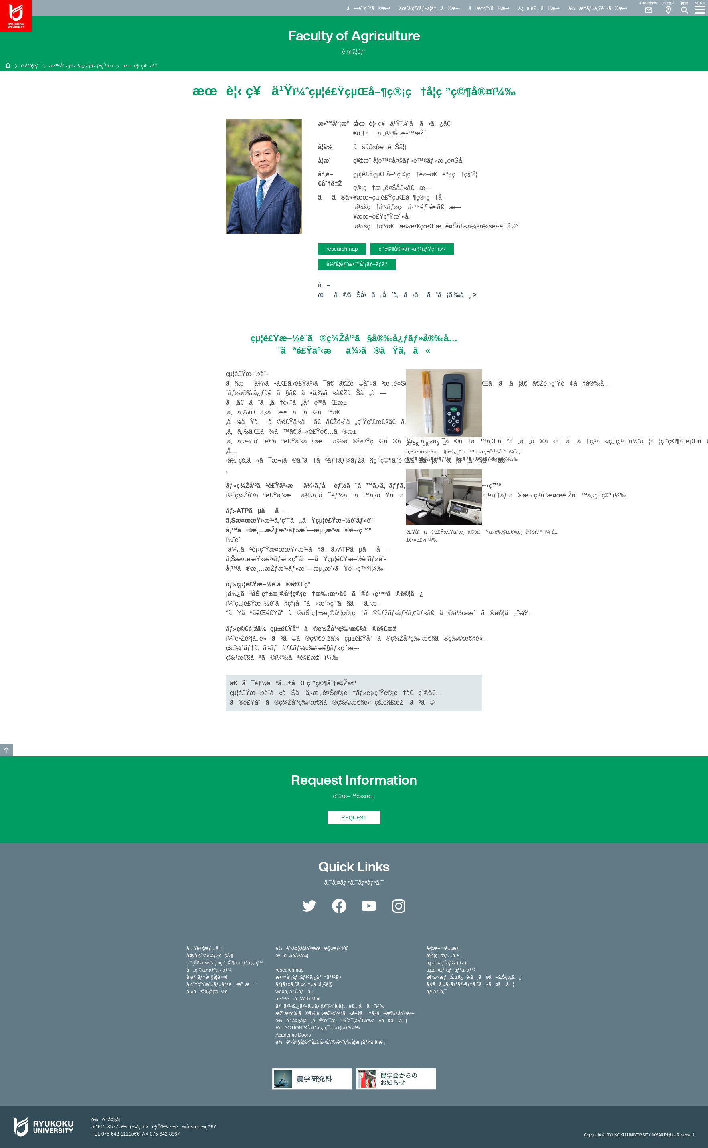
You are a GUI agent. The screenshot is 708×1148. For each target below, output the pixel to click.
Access (668, 8)
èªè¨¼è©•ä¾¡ (291, 955)
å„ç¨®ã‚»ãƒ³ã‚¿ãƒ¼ (209, 970)
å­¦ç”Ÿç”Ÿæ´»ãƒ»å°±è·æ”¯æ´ (220, 984)
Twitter (309, 906)
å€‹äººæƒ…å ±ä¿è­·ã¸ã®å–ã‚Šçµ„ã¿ (474, 977)
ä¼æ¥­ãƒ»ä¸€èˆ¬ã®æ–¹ (597, 8)
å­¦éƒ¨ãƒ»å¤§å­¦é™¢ (206, 977)
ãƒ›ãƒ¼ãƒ (8, 65)
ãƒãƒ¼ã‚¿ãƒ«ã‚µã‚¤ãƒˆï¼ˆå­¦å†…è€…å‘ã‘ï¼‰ (329, 1006)
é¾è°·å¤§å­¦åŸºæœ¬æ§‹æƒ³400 (311, 948)
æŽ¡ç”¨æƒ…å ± (442, 955)
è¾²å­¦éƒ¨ (30, 66)
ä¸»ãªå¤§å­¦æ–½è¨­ (207, 991)
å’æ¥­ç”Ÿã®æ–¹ (489, 8)
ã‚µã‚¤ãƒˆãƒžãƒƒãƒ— (449, 963)
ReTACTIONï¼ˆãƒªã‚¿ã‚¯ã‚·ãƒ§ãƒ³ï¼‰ (317, 1028)
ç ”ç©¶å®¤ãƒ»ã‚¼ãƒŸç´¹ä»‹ (411, 249)
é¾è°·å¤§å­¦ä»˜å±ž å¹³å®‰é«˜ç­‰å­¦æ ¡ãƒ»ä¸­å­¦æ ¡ (330, 1042)
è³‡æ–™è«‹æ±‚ (443, 948)
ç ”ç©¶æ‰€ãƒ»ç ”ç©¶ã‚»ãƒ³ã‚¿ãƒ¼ (224, 963)
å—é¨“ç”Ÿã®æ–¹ (368, 8)
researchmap (342, 249)
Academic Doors (293, 1035)
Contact (645, 8)
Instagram (399, 906)
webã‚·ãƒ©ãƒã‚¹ (294, 991)
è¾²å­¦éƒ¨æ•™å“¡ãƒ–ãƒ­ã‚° (357, 264)
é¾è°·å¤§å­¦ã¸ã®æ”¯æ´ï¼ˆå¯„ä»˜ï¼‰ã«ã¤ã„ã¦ (341, 1020)
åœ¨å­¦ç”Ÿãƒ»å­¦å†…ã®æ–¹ (429, 8)
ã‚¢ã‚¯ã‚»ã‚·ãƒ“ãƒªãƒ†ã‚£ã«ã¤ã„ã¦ (470, 984)
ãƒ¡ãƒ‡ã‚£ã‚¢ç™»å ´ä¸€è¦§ (303, 984)
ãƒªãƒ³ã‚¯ (436, 991)
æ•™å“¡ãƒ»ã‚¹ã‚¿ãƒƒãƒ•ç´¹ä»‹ (81, 66)
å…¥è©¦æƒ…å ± (204, 948)
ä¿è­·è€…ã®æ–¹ (539, 8)
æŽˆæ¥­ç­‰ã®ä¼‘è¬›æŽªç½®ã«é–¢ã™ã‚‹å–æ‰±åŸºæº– (344, 1013)
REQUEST (354, 818)
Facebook (339, 906)
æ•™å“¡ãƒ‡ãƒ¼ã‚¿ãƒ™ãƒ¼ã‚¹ (308, 977)
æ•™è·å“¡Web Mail (297, 999)
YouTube (369, 906)
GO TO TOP (6, 750)
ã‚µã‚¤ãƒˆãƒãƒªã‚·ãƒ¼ (451, 970)
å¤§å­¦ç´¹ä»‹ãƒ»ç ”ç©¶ (209, 955)
